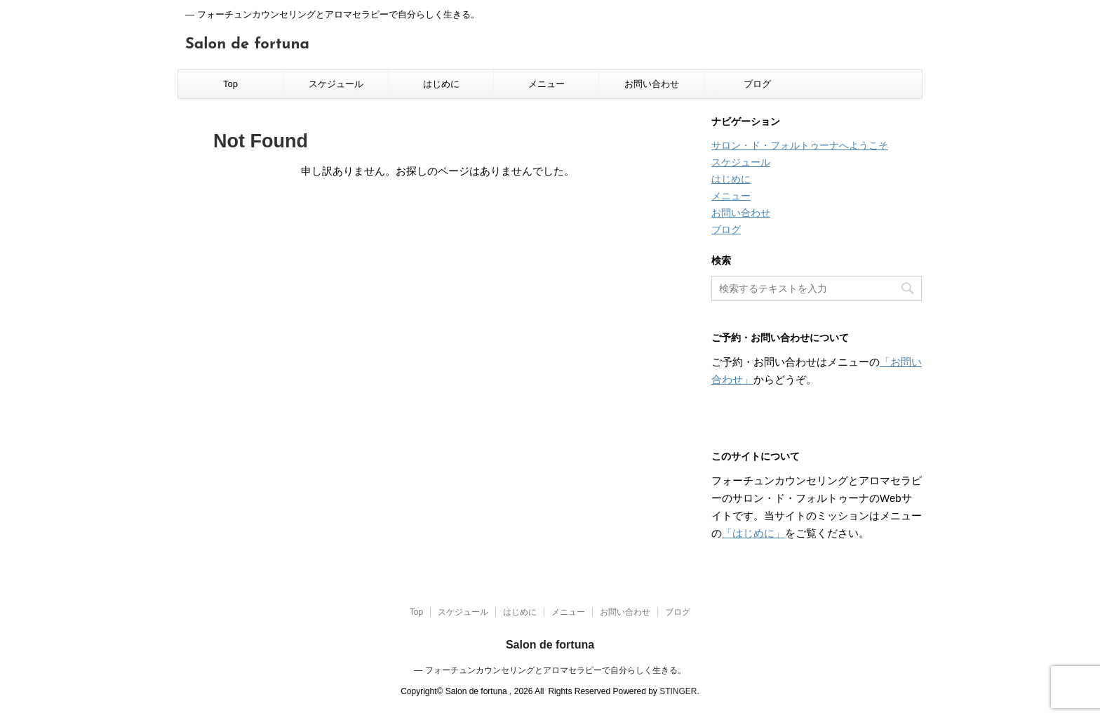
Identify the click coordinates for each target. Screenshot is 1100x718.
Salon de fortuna (247, 44)
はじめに (441, 84)
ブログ (757, 84)
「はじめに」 (753, 533)
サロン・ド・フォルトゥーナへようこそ (799, 145)
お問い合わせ (651, 84)
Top (230, 84)
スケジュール (336, 84)
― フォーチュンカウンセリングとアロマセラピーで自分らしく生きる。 (549, 670)
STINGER (678, 691)
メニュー (546, 84)
